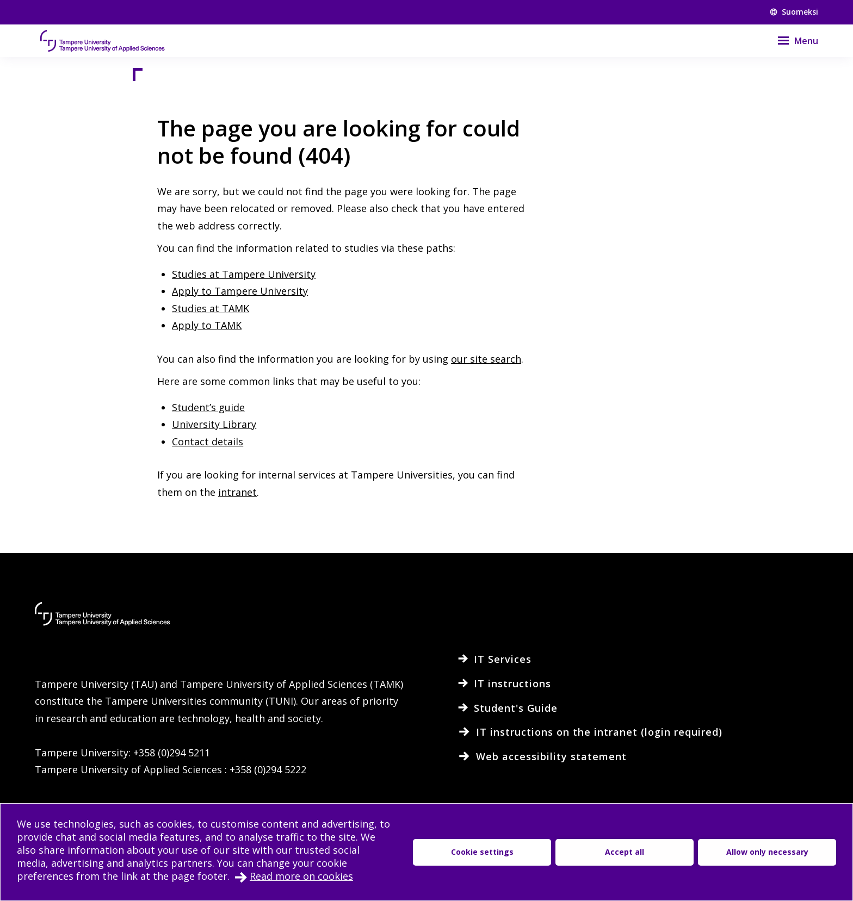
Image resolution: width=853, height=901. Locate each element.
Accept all (624, 852)
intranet (237, 492)
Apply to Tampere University (240, 290)
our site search (486, 358)
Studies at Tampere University (244, 274)
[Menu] (791, 40)
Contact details (207, 441)
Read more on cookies (301, 876)
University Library (214, 424)
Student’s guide (208, 407)
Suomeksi (794, 12)
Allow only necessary (767, 852)
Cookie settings (482, 852)
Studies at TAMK (210, 308)
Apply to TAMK (207, 325)
